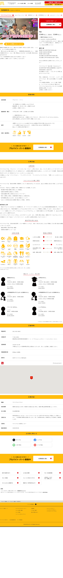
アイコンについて (57, 363)
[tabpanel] (19, 29)
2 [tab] (17, 40)
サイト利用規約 (19, 519)
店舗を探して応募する (54, 2)
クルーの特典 (30, 3)
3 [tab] (19, 40)
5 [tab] (22, 40)
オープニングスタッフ (50, 508)
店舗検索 (32, 508)
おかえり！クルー (55, 15)
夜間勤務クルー (42, 15)
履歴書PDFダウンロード (21, 490)
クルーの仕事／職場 (22, 3)
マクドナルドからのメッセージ (12, 3)
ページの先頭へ (30, 504)
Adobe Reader (45, 492)
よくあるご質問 (49, 4)
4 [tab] (21, 40)
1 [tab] (15, 40)
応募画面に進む (50, 24)
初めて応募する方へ (58, 4)
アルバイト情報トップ (4, 508)
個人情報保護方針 (13, 519)
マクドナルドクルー (6, 15)
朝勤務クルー (32, 15)
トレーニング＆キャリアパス (38, 3)
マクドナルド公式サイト (4, 519)
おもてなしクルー (20, 15)
